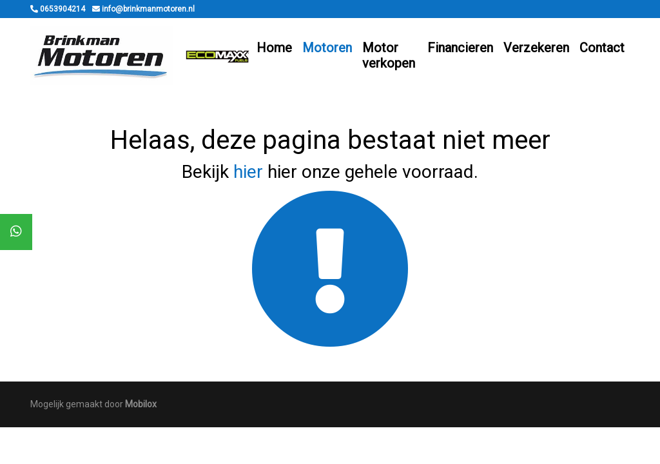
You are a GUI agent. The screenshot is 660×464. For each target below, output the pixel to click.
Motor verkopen (388, 55)
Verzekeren (536, 47)
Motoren (327, 47)
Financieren (460, 47)
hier (248, 171)
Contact (602, 47)
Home (274, 47)
